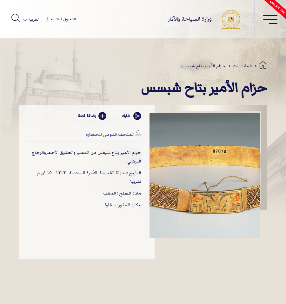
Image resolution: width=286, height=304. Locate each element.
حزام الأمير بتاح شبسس (203, 66)
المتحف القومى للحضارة (110, 134)
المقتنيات (242, 66)
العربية (33, 20)
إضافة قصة (92, 116)
